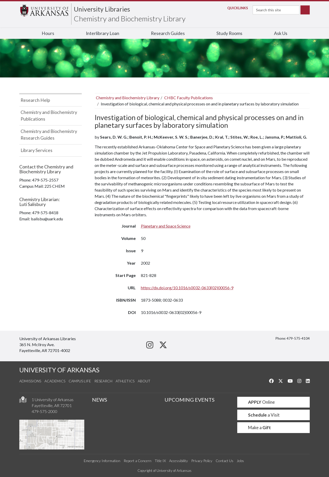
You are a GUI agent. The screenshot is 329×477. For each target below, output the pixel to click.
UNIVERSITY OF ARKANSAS (59, 370)
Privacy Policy (201, 460)
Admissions (30, 381)
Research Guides (168, 33)
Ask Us (280, 33)
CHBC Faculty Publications (188, 97)
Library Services (36, 150)
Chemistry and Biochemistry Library (130, 18)
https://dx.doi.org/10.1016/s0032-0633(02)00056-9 (187, 287)
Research (103, 381)
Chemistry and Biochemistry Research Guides (49, 135)
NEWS (99, 400)
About (144, 381)
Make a (256, 427)
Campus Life (80, 381)
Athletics (125, 381)
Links (236, 8)
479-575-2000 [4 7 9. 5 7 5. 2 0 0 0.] (44, 411)
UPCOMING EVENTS (189, 400)
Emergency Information (102, 460)
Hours (48, 33)
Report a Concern (137, 460)
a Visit (260, 415)
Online (258, 402)
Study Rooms (229, 33)
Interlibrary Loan (102, 33)
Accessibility (178, 460)
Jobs (240, 460)
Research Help (35, 100)
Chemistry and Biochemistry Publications (49, 116)
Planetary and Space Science (165, 225)
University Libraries (102, 9)
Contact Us (224, 460)
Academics (54, 381)
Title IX (160, 460)
